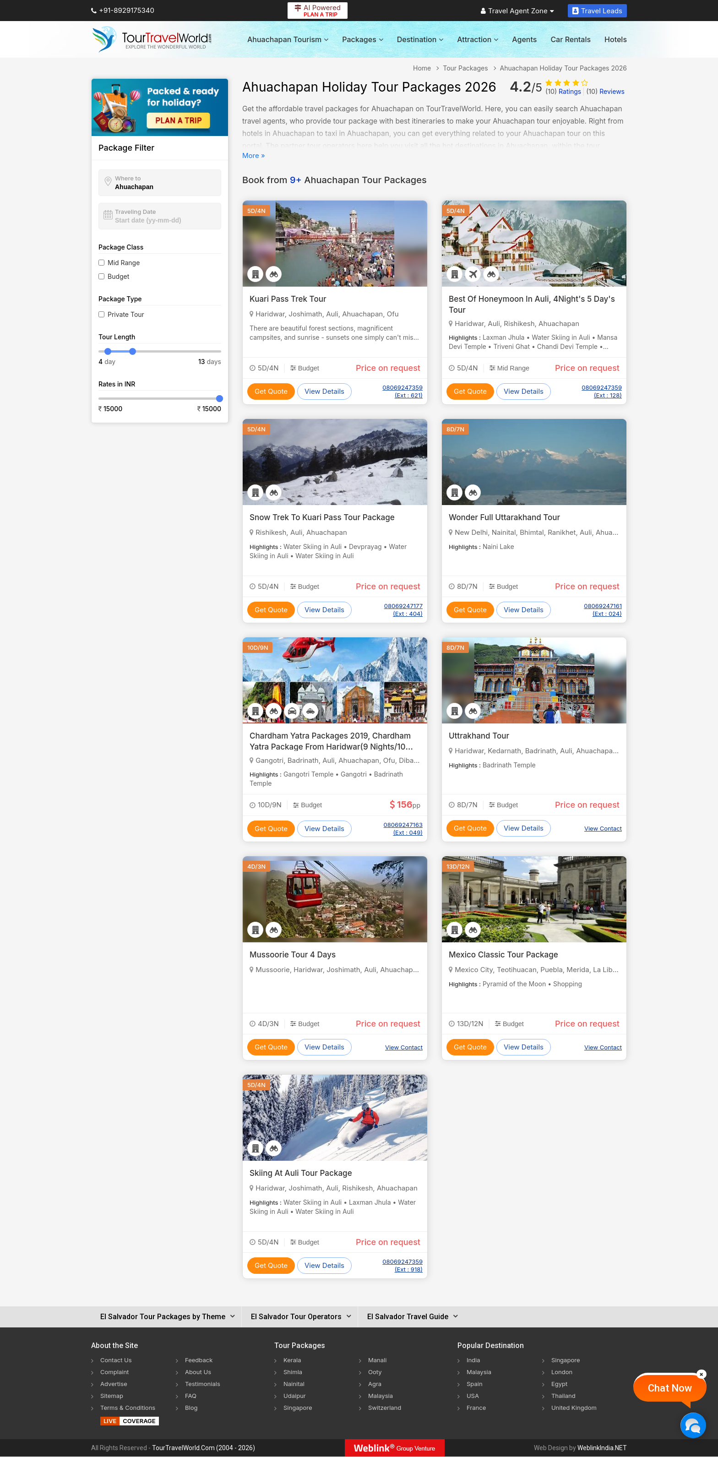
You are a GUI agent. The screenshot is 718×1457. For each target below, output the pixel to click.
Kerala (292, 1360)
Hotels (615, 39)
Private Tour (126, 314)
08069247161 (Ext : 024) (603, 609)
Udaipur (295, 1395)
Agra (375, 1383)
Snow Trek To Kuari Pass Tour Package (326, 517)
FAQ (191, 1395)
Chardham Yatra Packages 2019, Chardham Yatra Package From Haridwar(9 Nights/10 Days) (335, 746)
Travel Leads (597, 10)
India (474, 1360)
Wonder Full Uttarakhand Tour (507, 517)
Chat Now (670, 1388)
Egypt (560, 1383)
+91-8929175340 (122, 10)
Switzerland (386, 1407)
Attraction (477, 39)
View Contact (603, 828)
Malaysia (381, 1395)
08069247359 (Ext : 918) (402, 1265)
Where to (128, 178)
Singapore (298, 1407)
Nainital (294, 1383)
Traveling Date (135, 211)
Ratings (563, 91)
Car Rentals (570, 39)
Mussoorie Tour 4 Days (295, 954)
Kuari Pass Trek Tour (290, 299)
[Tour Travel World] (151, 39)
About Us (199, 1371)
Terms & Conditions (129, 1407)
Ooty (375, 1371)
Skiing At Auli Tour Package (304, 1173)
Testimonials (204, 1383)
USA (473, 1395)
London (562, 1371)
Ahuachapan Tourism (287, 39)
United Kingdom (575, 1407)
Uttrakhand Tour (481, 735)
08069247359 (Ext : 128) (602, 391)
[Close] (701, 1374)
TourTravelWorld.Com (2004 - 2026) (203, 1448)
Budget (118, 276)
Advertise (114, 1383)
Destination (420, 39)
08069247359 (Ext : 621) (402, 391)
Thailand (564, 1395)
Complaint (115, 1371)
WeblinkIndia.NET (602, 1448)
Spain (475, 1383)
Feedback (200, 1360)
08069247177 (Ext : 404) (403, 609)
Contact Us (117, 1360)
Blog (192, 1407)
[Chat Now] (693, 1425)
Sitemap (112, 1395)
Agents (524, 39)
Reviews (605, 91)
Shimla (293, 1371)
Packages (362, 39)
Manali (378, 1360)
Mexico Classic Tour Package (506, 954)
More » (253, 155)
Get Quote (271, 391)
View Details (324, 391)
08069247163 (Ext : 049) (403, 828)
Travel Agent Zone (517, 10)
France (477, 1407)
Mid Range (124, 262)
